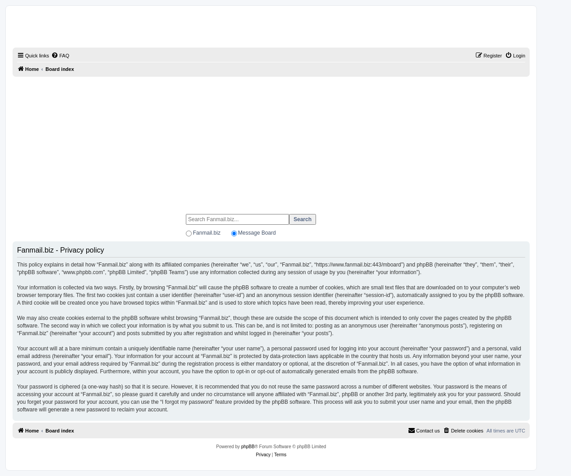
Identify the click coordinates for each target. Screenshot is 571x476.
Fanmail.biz (206, 233)
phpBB (248, 446)
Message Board (257, 233)
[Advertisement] (271, 141)
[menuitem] (60, 55)
